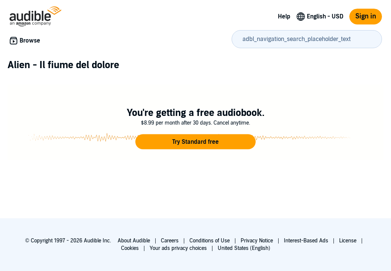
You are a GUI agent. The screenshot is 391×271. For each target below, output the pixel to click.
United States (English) (244, 248)
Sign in (365, 16)
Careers (170, 241)
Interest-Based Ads (306, 241)
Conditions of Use (209, 241)
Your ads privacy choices (178, 248)
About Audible (134, 241)
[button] (195, 141)
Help (284, 16)
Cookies (130, 248)
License (347, 241)
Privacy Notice (257, 241)
